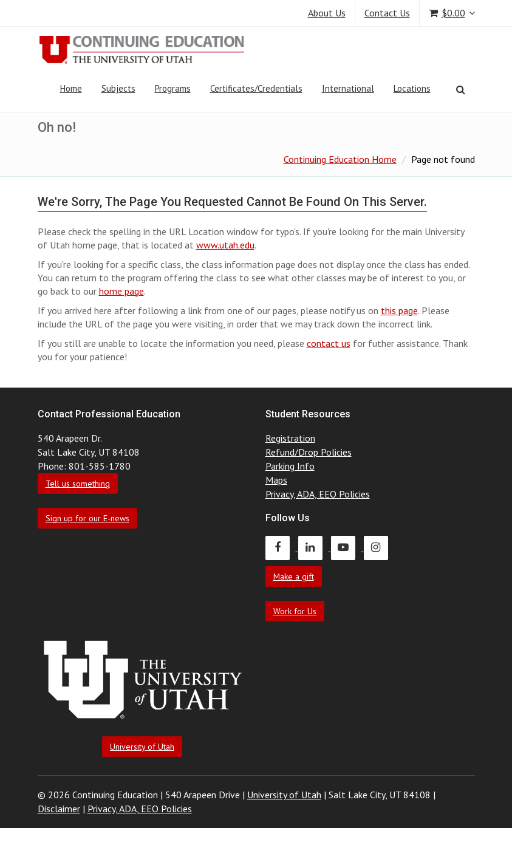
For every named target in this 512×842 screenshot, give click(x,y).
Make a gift (293, 576)
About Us (327, 13)
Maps (276, 480)
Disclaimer (59, 809)
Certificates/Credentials (256, 88)
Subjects (118, 88)
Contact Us (387, 13)
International (348, 88)
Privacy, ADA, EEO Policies (317, 494)
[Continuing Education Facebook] (281, 547)
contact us (328, 343)
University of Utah (142, 746)
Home (71, 88)
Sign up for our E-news (87, 518)
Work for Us (294, 611)
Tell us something (78, 483)
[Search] (460, 89)
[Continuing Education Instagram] (379, 547)
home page (121, 291)
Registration (290, 438)
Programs (173, 88)
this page (399, 310)
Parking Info (290, 466)
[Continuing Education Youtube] (347, 547)
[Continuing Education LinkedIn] (314, 547)
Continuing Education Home (340, 159)
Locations (412, 88)
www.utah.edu (225, 245)
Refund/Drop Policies (308, 452)
